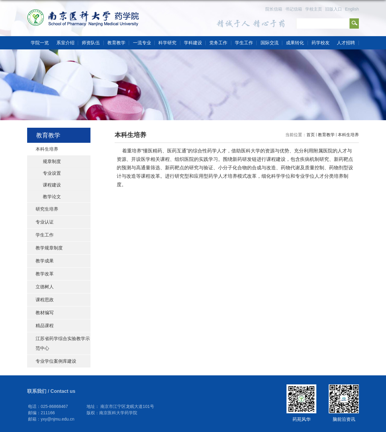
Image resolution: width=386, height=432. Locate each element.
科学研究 (167, 42)
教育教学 (116, 42)
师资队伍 (91, 42)
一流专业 (142, 42)
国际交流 (270, 42)
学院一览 (40, 42)
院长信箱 (273, 9)
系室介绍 (65, 42)
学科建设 (193, 42)
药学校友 (321, 42)
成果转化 (295, 42)
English (352, 9)
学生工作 (244, 42)
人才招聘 (346, 42)
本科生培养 (348, 134)
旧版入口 (333, 9)
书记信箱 (293, 9)
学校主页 (313, 9)
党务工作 (218, 42)
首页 (310, 134)
